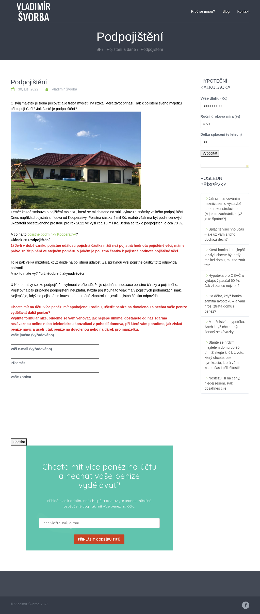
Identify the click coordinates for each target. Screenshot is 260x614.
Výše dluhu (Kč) (214, 98)
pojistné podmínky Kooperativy (51, 234)
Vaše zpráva (55, 380)
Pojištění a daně (121, 49)
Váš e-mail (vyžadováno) (55, 352)
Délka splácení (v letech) (221, 134)
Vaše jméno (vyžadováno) (55, 338)
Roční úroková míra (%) (220, 116)
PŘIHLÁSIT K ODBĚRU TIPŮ (99, 539)
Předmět (55, 366)
